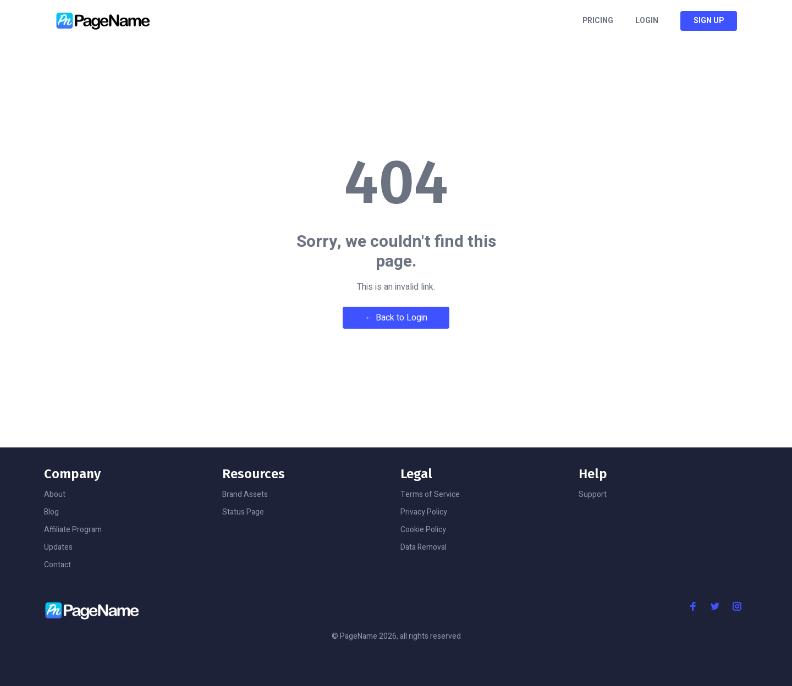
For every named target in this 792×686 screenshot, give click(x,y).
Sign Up (709, 20)
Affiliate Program (73, 529)
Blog (51, 512)
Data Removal (423, 547)
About (54, 494)
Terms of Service (430, 494)
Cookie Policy (423, 529)
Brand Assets (245, 494)
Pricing (597, 20)
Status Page (243, 512)
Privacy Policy (423, 512)
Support (593, 494)
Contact (57, 565)
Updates (58, 547)
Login (646, 20)
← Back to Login (396, 317)
